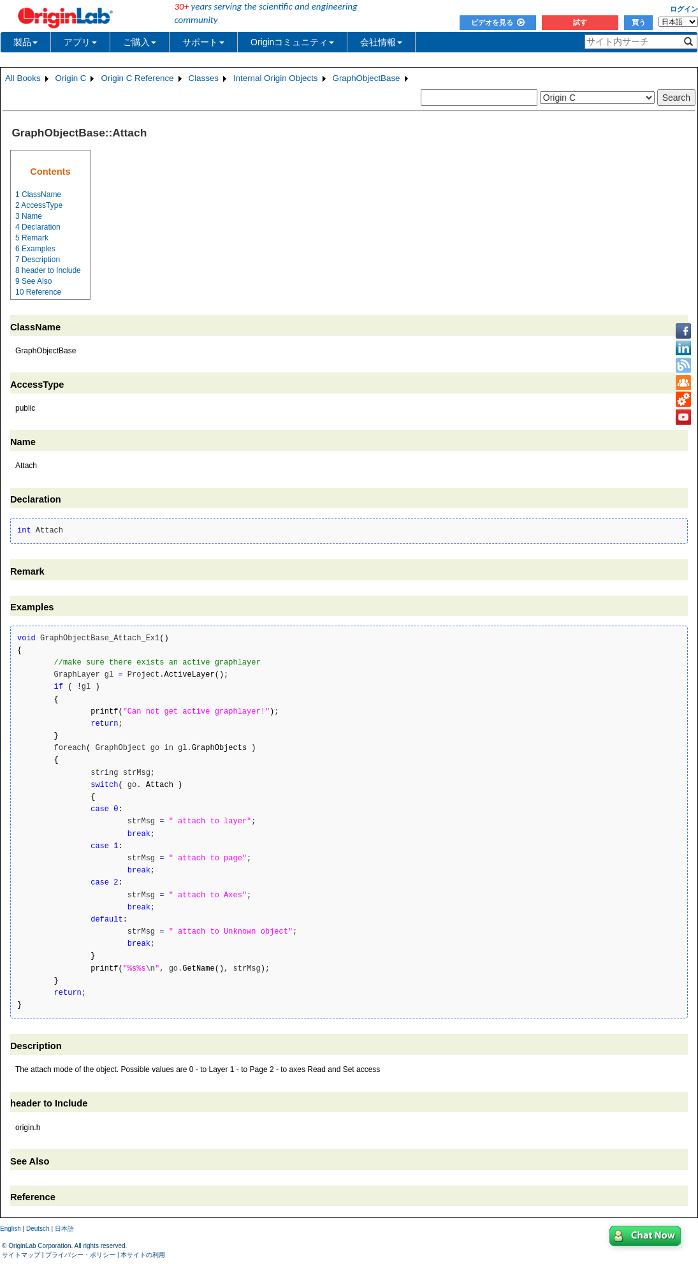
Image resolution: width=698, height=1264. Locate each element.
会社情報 (381, 42)
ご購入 (139, 42)
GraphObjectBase (366, 78)
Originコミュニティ (292, 42)
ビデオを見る (498, 22)
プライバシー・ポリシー (80, 1254)
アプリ (80, 42)
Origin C (71, 78)
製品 (25, 42)
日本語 (64, 1228)
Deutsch (38, 1228)
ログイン (684, 9)
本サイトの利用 (142, 1254)
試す (580, 22)
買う (639, 22)
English (10, 1228)
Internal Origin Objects (275, 78)
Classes (204, 78)
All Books (23, 78)
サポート (203, 42)
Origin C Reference (137, 78)
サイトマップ (21, 1254)
